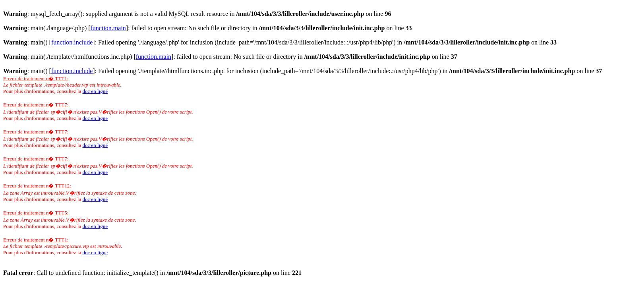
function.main (108, 28)
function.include (72, 42)
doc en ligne (95, 91)
